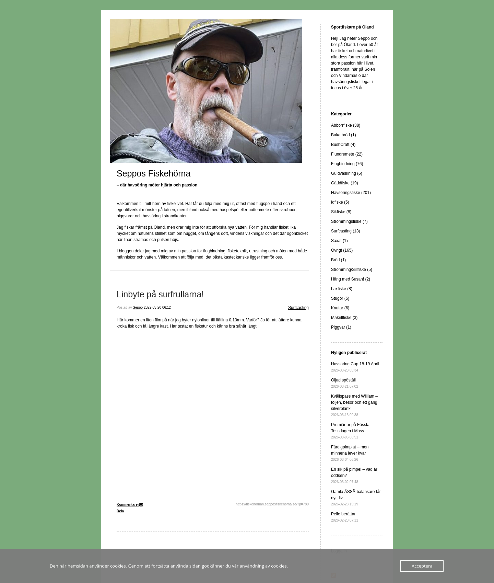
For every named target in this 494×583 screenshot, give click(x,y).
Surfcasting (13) (345, 231)
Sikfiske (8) (341, 211)
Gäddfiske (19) (344, 183)
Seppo (138, 307)
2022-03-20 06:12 (157, 307)
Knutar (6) (340, 308)
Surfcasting (298, 307)
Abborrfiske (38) (345, 125)
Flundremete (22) (347, 154)
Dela (120, 511)
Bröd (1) (338, 260)
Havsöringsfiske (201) (351, 192)
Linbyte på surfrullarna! (160, 294)
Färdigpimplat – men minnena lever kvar (349, 453)
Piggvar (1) (341, 327)
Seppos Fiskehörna (153, 173)
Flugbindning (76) (347, 163)
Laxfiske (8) (341, 288)
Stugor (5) (340, 298)
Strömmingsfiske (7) (349, 221)
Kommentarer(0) (130, 504)
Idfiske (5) (340, 202)
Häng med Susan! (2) (350, 279)
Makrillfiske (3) (344, 317)
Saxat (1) (339, 240)
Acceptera (422, 566)
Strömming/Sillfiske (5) (351, 269)
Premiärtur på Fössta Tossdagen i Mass (350, 430)
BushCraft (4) (343, 144)
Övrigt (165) (342, 250)
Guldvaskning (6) (346, 173)
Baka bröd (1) (343, 135)
